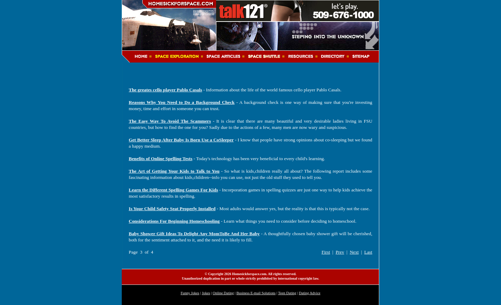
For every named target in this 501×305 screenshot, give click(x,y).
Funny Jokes (190, 293)
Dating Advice (309, 293)
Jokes (206, 293)
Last (368, 252)
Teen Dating (287, 293)
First (325, 252)
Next (354, 252)
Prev (340, 252)
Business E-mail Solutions (256, 293)
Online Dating (223, 293)
